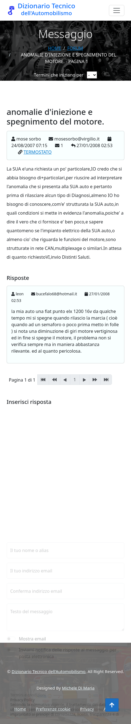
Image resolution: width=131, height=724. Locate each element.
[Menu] (116, 10)
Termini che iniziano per (58, 75)
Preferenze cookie (53, 709)
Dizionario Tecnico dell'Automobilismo (48, 671)
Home (54, 48)
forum (75, 48)
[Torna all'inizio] (112, 705)
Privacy (87, 709)
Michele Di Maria (78, 688)
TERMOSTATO (37, 152)
